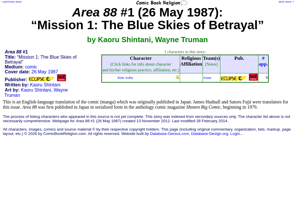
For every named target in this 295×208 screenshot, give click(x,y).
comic (31, 66)
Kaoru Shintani (45, 84)
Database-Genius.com (169, 133)
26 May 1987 (44, 71)
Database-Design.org (209, 133)
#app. (263, 61)
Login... (236, 133)
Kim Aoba (125, 77)
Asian (207, 78)
